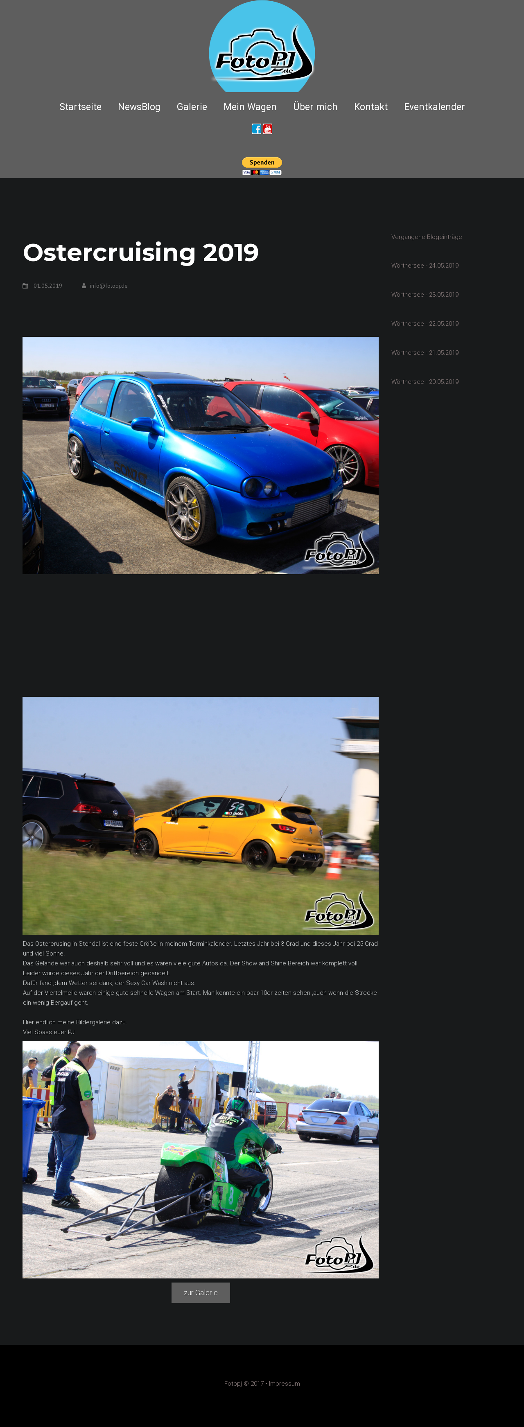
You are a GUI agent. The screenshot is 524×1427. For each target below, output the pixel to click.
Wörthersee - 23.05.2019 (424, 294)
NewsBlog (139, 107)
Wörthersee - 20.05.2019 (424, 380)
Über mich (315, 107)
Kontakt (371, 107)
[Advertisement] (201, 635)
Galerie (192, 107)
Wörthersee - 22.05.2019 (424, 323)
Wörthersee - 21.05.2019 (424, 351)
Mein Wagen (250, 107)
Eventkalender (434, 107)
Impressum (284, 1383)
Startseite (80, 107)
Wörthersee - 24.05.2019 (424, 265)
